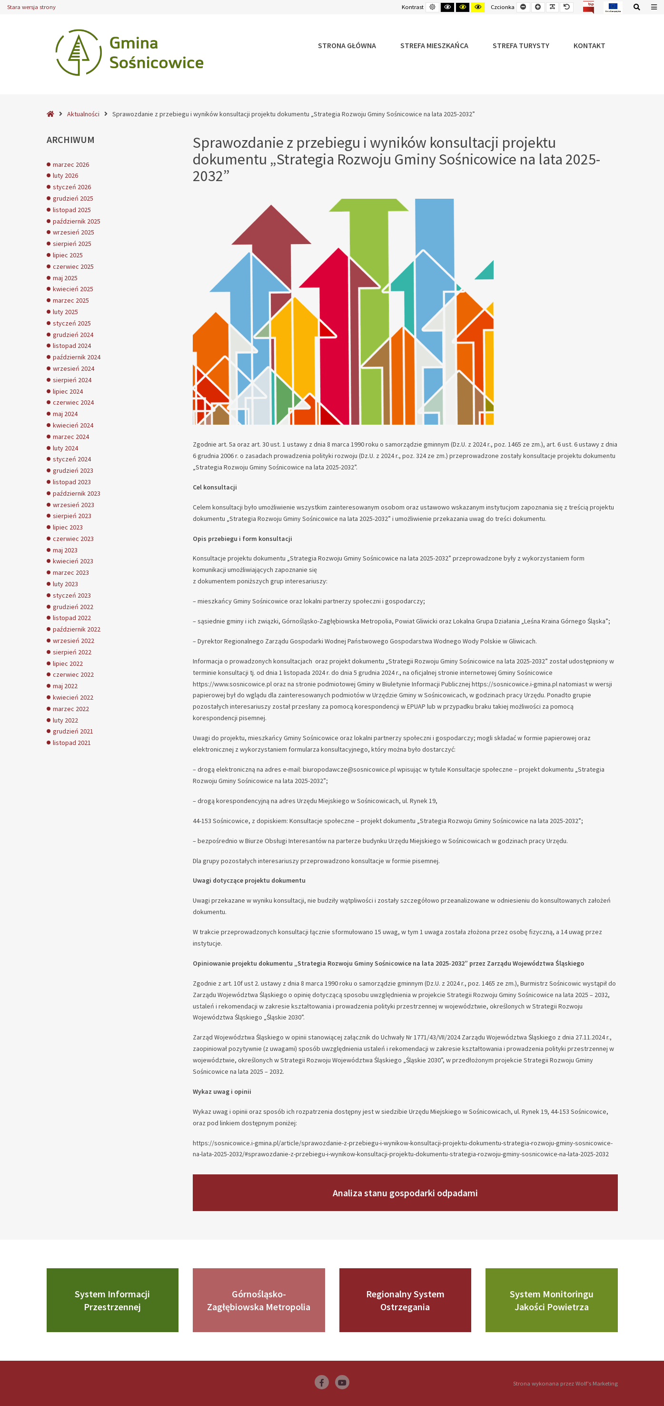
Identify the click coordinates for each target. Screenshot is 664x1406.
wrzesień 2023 (73, 504)
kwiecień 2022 (73, 697)
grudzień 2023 (73, 470)
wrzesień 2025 (73, 232)
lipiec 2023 (68, 527)
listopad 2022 (72, 617)
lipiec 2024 (68, 391)
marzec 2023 (71, 572)
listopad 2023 (72, 482)
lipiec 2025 (68, 255)
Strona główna (347, 45)
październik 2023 (76, 493)
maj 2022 (65, 686)
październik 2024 (76, 357)
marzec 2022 (71, 708)
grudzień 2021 (73, 731)
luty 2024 (65, 448)
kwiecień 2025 (73, 289)
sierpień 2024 (72, 380)
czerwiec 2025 (73, 266)
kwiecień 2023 (73, 561)
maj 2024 (65, 413)
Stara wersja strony (31, 6)
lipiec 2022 (68, 663)
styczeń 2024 (72, 459)
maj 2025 (65, 278)
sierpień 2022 (72, 652)
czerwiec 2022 (73, 674)
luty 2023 (65, 584)
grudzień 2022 (73, 606)
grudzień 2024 (73, 334)
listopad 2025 (72, 209)
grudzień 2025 (73, 198)
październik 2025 (76, 221)
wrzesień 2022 (73, 640)
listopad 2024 (72, 345)
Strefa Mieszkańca (434, 45)
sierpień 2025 (72, 243)
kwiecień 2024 (73, 425)
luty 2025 (65, 311)
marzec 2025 (71, 300)
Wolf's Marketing (596, 1383)
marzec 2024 (71, 436)
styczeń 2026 (72, 187)
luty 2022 (65, 720)
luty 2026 (65, 175)
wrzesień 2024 (73, 368)
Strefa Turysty (521, 45)
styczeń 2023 (72, 595)
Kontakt (589, 45)
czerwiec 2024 (73, 402)
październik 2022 (76, 629)
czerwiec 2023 (73, 538)
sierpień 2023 (72, 515)
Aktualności (83, 114)
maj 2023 (65, 550)
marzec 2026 (71, 164)
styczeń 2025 (72, 323)
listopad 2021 (72, 742)
